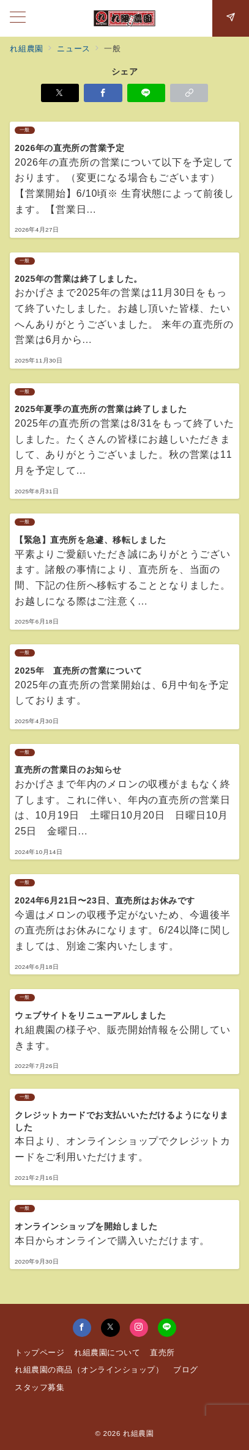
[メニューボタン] (18, 18)
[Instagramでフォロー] (139, 1328)
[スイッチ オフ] (231, 18)
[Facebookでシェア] (103, 93)
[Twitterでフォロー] (110, 1328)
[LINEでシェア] (146, 93)
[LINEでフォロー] (167, 1328)
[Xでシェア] (60, 93)
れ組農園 (138, 1433)
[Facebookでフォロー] (82, 1328)
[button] (189, 93)
